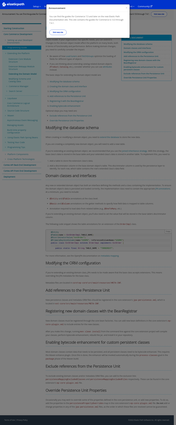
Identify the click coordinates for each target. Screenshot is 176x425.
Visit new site (58, 32)
